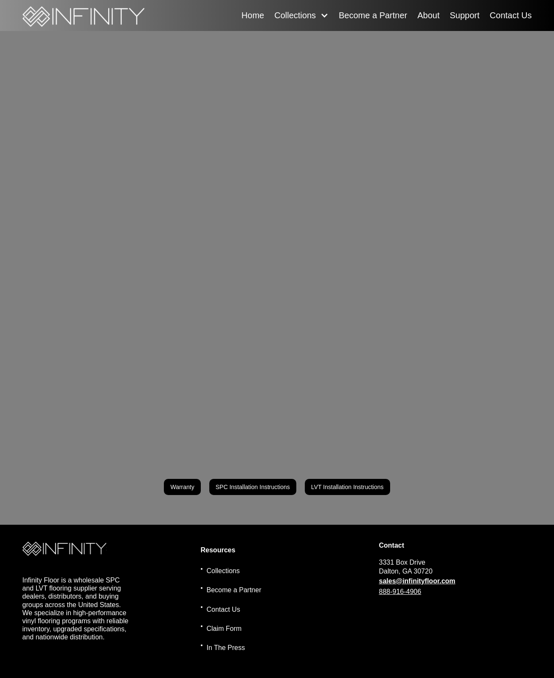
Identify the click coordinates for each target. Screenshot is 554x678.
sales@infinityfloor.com (417, 581)
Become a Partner (373, 15)
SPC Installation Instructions (253, 487)
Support (465, 15)
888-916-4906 (400, 591)
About (428, 15)
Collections (295, 15)
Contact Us (511, 15)
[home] (83, 15)
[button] (301, 15)
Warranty (182, 487)
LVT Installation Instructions (347, 487)
